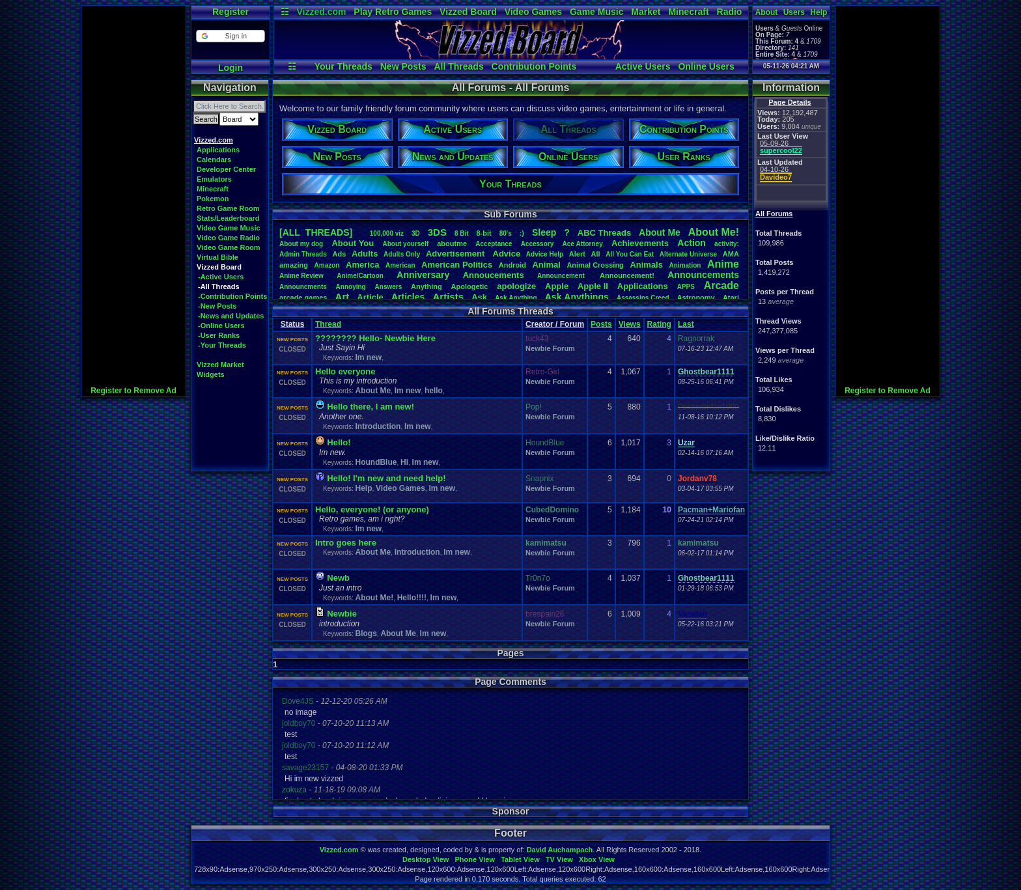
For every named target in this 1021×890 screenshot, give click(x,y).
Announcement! (627, 275)
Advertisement (456, 253)
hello (434, 390)
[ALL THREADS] (315, 232)
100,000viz (387, 233)
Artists (448, 296)
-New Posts (217, 306)
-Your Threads (222, 345)
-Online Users (221, 325)
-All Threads (219, 286)
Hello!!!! (412, 597)
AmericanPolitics (456, 265)
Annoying (351, 286)
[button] (230, 36)
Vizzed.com (321, 12)
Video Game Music (228, 228)
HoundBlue (376, 462)
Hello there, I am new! (370, 406)
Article (370, 297)
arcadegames (303, 297)
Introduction (377, 426)
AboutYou (352, 243)
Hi (404, 462)
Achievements (640, 243)
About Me (373, 390)
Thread (328, 324)
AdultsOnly (402, 254)
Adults (365, 253)
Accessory (537, 243)
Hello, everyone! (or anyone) (372, 509)
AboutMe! (713, 232)
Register (230, 12)
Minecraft (688, 12)
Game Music (596, 12)
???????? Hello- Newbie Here (375, 338)
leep (544, 232)
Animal (546, 265)
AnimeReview (301, 275)
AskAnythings (577, 297)
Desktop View (425, 859)
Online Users (706, 66)
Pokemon (213, 198)
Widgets (211, 374)
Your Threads (343, 66)
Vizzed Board (468, 12)
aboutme (452, 243)
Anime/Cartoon (360, 275)
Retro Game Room (228, 208)
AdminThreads (303, 254)
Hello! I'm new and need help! (386, 478)
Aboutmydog (301, 243)
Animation (685, 265)
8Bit (462, 233)
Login (230, 68)
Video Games (533, 12)
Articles (408, 297)
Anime (723, 264)
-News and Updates (231, 316)
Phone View (475, 859)
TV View (559, 859)
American (400, 265)
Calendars (214, 159)
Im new (368, 357)
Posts (601, 324)
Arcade (721, 285)
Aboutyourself (405, 243)
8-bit (484, 233)
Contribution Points (534, 66)
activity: (726, 243)
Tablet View (520, 859)
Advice (507, 253)
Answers (388, 286)
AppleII (593, 286)
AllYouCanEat (630, 254)
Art (342, 296)
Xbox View (597, 859)
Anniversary (423, 275)
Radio (729, 12)
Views (630, 324)
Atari (731, 297)
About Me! (374, 597)
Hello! (338, 442)
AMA (731, 254)
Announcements (703, 275)
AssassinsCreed (643, 297)
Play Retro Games (393, 12)
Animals (646, 265)
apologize (516, 286)
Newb (338, 578)
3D (416, 233)
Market (645, 12)
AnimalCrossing (594, 265)
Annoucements (493, 275)
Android (512, 265)
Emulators (214, 179)
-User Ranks (219, 335)
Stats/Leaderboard (228, 218)
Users (794, 12)
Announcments (303, 286)
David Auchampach (560, 850)
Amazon (327, 265)
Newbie (342, 614)
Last (686, 324)
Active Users (643, 66)
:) (522, 233)
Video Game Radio (228, 238)
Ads (339, 254)
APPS (686, 286)
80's (505, 233)
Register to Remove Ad (133, 390)
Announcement (562, 275)
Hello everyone (345, 371)
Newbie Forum (550, 348)
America (362, 265)
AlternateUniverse (688, 254)
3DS (437, 232)
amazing (293, 265)
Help (818, 12)
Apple (556, 286)
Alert (577, 254)
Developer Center (226, 169)
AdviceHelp (544, 254)
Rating (659, 324)
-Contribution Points (232, 296)
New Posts (403, 66)
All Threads (458, 66)
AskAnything (516, 297)
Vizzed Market (220, 365)
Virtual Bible (217, 257)
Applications (218, 150)
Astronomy (696, 297)
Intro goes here (345, 543)
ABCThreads (604, 233)
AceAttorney (582, 243)
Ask (479, 297)
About (766, 12)
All (595, 254)
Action (691, 243)
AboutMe (659, 232)
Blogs (365, 633)
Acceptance (493, 243)
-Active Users (221, 277)
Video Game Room (228, 247)
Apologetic (469, 286)
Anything (426, 286)
